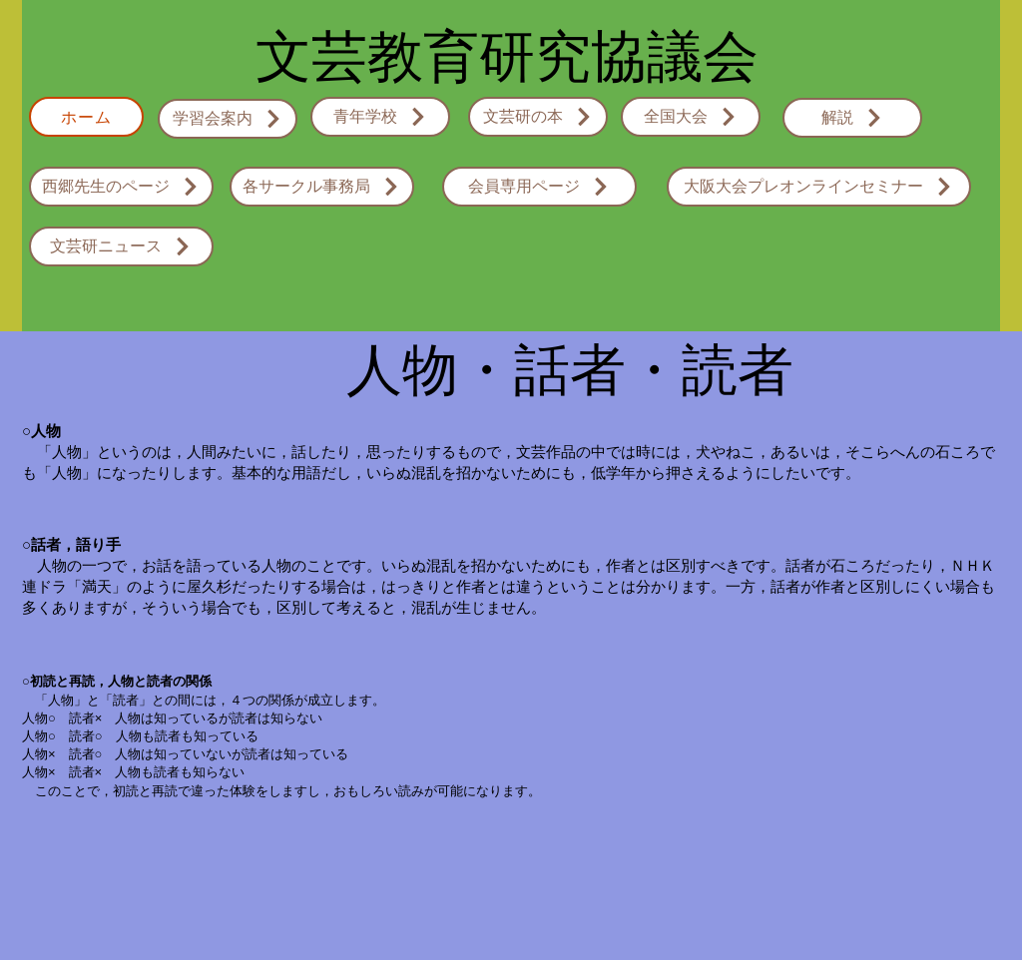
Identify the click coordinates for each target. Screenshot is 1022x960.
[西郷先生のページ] (121, 187)
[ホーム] (86, 117)
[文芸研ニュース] (121, 246)
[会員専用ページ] (539, 187)
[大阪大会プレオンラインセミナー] (819, 187)
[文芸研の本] (538, 117)
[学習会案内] (227, 119)
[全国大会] (691, 117)
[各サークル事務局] (322, 187)
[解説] (852, 118)
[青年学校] (380, 117)
